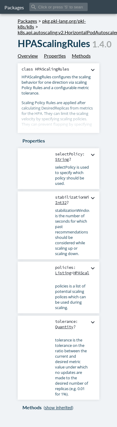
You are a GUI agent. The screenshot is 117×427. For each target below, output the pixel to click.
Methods (81, 56)
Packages (14, 7)
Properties (55, 56)
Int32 (60, 202)
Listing (63, 272)
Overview (28, 56)
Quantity (64, 326)
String (62, 159)
